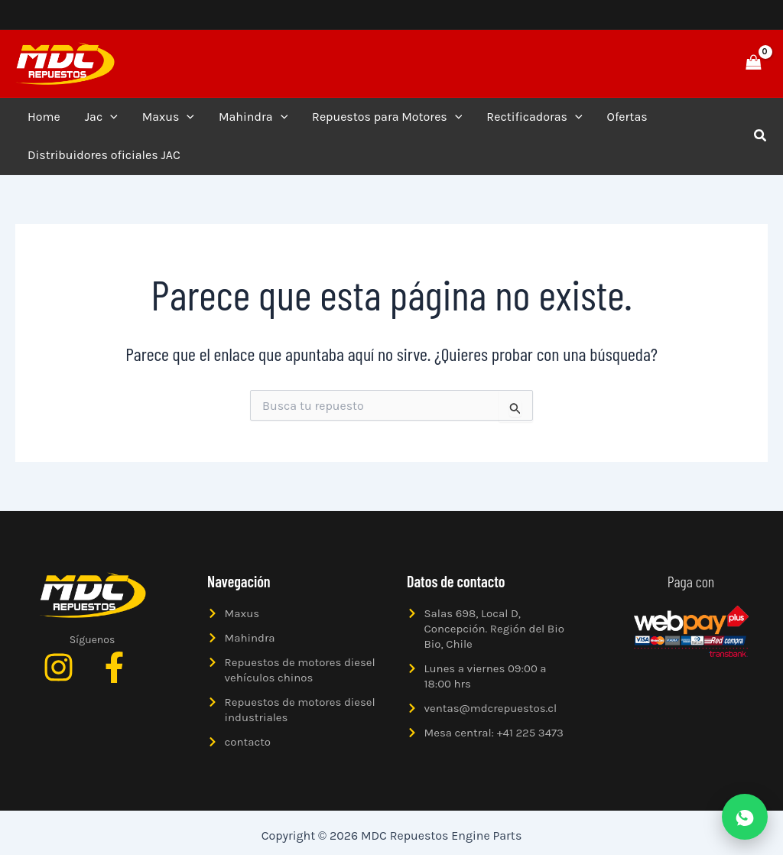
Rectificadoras (534, 117)
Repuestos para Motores (387, 117)
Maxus (168, 117)
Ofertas (627, 116)
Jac (101, 117)
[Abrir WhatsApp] (745, 817)
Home (44, 116)
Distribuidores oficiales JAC (104, 155)
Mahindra (253, 117)
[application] (110, 117)
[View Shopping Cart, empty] (753, 63)
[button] (700, 63)
